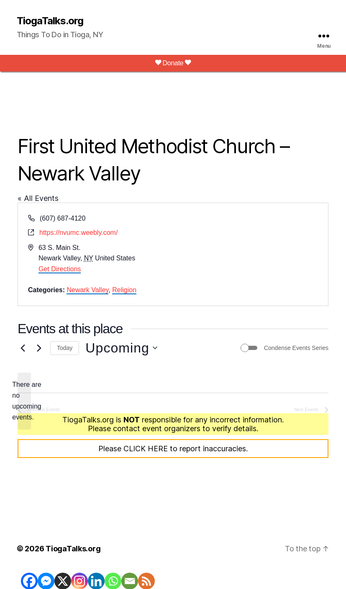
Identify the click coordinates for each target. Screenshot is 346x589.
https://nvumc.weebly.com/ (78, 232)
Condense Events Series (296, 348)
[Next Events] (39, 348)
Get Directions (59, 269)
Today (64, 348)
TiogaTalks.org (50, 21)
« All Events (38, 198)
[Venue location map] (250, 254)
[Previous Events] (23, 348)
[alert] (24, 401)
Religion (124, 289)
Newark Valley (87, 289)
